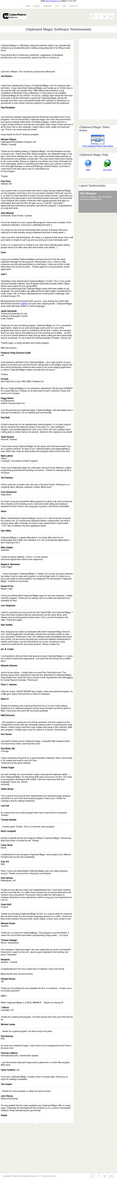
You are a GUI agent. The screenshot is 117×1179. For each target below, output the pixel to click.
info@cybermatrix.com (53, 1)
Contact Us (73, 6)
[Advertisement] (98, 79)
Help (64, 6)
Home (28, 6)
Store (57, 6)
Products (36, 6)
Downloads (47, 6)
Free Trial (107, 170)
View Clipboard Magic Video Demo (97, 146)
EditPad (24, 303)
